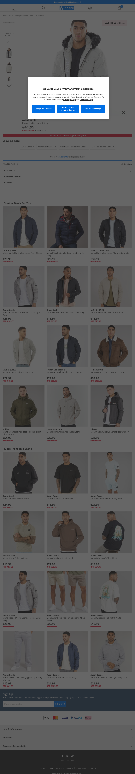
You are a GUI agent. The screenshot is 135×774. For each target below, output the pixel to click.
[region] (68, 98)
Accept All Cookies (43, 109)
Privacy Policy (69, 99)
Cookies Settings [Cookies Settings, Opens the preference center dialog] (93, 109)
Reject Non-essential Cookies (68, 108)
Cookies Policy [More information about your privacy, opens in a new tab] (86, 99)
